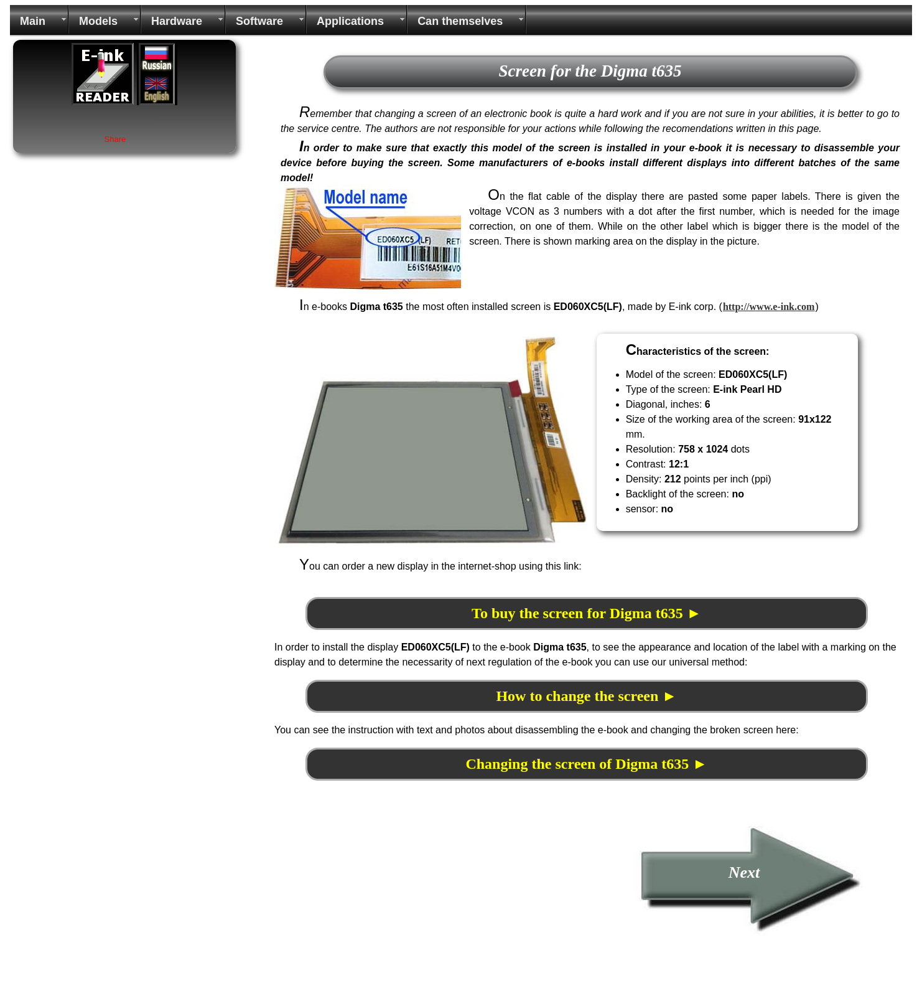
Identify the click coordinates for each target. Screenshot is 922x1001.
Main (32, 21)
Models (98, 21)
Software (259, 21)
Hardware (176, 21)
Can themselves (460, 21)
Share (115, 139)
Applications (350, 21)
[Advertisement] (378, 907)
